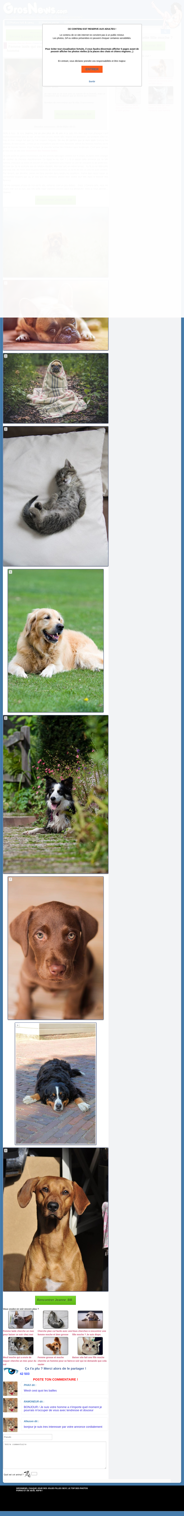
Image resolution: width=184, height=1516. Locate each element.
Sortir (92, 81)
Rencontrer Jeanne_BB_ (55, 1300)
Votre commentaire (54, 1458)
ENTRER (91, 69)
